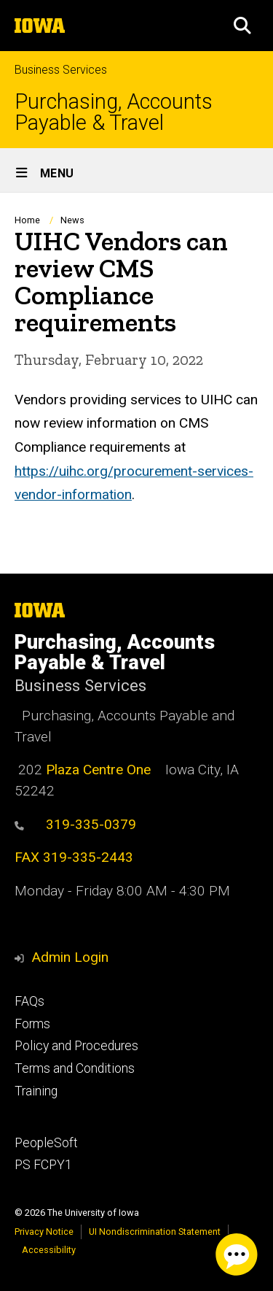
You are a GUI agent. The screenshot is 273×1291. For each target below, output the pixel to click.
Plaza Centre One (98, 769)
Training (36, 1091)
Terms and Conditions (75, 1068)
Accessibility (49, 1249)
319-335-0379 (75, 824)
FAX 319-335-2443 (74, 857)
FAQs (29, 1001)
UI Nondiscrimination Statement (155, 1231)
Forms (32, 1024)
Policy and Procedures (76, 1045)
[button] (242, 25)
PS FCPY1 (43, 1164)
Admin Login (69, 957)
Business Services (61, 70)
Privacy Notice (44, 1231)
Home (27, 220)
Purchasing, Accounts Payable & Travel (114, 112)
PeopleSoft (46, 1143)
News (72, 220)
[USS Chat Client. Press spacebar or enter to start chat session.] (236, 1254)
